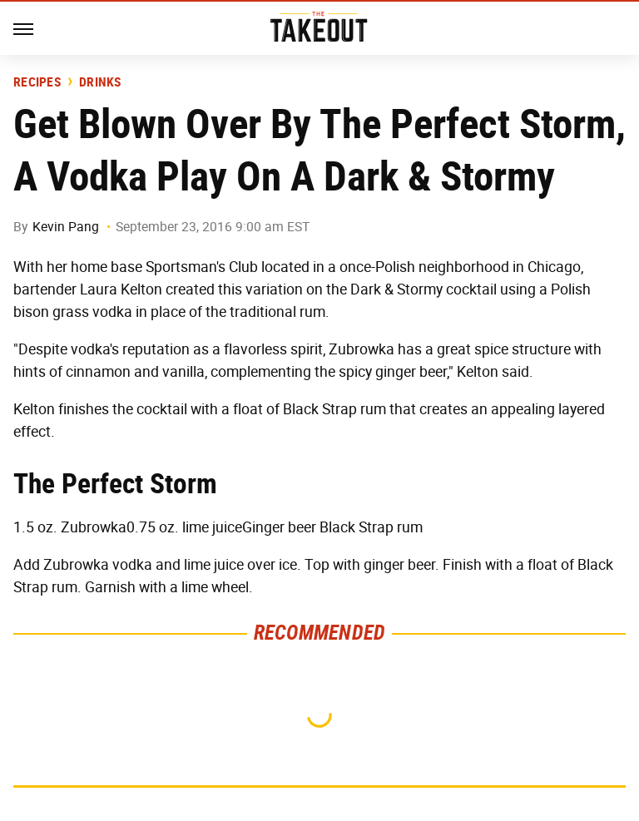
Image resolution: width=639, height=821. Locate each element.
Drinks (100, 82)
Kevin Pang (65, 227)
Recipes (37, 82)
